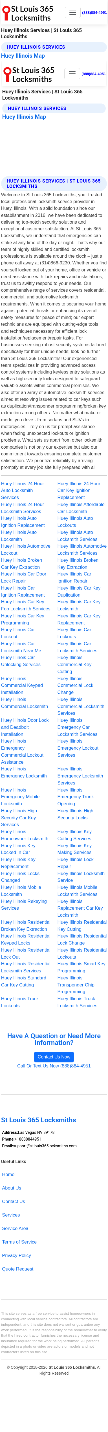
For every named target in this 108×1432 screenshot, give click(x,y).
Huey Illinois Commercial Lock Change (75, 685)
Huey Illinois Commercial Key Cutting (75, 664)
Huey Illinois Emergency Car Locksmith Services (78, 727)
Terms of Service (19, 1241)
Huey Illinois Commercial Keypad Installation (22, 685)
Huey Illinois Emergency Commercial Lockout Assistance (22, 751)
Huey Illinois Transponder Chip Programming (76, 984)
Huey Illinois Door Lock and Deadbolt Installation (25, 727)
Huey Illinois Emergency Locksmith (24, 772)
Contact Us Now (54, 1057)
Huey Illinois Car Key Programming (22, 619)
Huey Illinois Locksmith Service (81, 877)
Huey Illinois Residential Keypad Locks (25, 939)
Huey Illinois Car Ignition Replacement (23, 591)
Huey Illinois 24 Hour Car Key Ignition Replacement (79, 490)
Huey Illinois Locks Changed (20, 877)
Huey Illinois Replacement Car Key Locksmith (80, 908)
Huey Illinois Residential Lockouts (82, 953)
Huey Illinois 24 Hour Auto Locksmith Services (22, 490)
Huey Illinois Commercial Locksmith (24, 703)
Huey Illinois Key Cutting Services (75, 835)
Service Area (15, 1228)
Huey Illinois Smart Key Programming (81, 967)
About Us (11, 1187)
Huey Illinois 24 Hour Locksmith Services (22, 508)
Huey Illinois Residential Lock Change (82, 939)
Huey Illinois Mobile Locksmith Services (78, 891)
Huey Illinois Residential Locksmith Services (25, 967)
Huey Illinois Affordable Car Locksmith (81, 508)
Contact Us (13, 1201)
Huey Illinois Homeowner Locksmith (25, 835)
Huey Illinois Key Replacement (18, 863)
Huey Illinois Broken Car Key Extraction (21, 563)
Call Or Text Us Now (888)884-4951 (54, 1065)
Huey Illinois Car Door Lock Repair (23, 577)
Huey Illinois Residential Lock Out (25, 953)
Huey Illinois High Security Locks (75, 814)
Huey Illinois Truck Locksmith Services (78, 1002)
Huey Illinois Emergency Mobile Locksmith (20, 796)
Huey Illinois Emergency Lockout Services (78, 747)
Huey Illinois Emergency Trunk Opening (76, 796)
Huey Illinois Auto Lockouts (75, 522)
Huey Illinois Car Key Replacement (79, 619)
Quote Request (17, 1268)
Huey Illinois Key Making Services (75, 849)
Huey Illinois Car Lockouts (74, 633)
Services (11, 1214)
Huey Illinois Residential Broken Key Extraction (25, 926)
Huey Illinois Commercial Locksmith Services (81, 706)
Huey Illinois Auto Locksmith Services (78, 536)
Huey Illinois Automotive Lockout (25, 549)
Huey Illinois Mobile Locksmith (21, 891)
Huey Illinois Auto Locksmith (19, 536)
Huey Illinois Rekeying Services (24, 905)
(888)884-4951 (94, 12)
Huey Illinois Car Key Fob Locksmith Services (25, 605)
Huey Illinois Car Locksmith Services (78, 647)
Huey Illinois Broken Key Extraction (78, 563)
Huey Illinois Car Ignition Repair (74, 577)
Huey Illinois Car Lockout (18, 633)
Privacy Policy (16, 1255)
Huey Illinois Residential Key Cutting (82, 926)
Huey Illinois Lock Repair (76, 863)
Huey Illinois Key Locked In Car (18, 849)
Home (8, 1174)
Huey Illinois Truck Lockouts (20, 1002)
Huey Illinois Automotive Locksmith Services (82, 549)
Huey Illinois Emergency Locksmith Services (80, 775)
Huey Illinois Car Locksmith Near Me (21, 647)
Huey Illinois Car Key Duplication (79, 591)
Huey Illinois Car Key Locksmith (79, 605)
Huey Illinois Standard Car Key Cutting (23, 981)
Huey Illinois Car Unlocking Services (21, 661)
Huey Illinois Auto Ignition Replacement (23, 522)
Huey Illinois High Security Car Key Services (19, 817)
